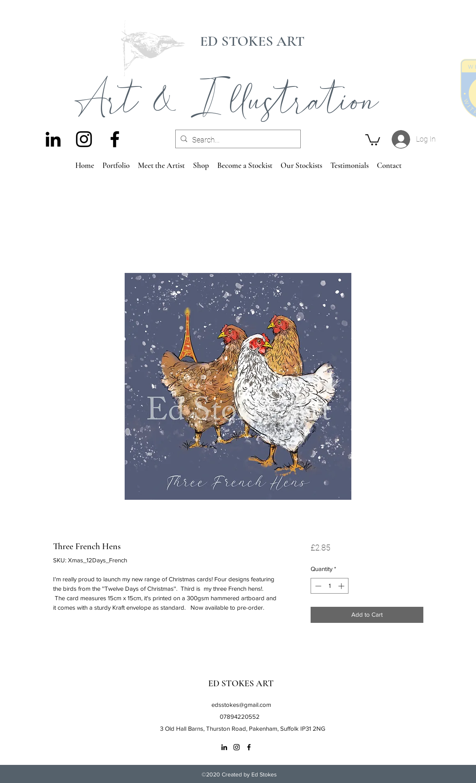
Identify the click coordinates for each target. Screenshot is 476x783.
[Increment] (342, 586)
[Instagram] (84, 139)
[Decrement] (317, 586)
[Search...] (237, 140)
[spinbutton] (330, 586)
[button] (372, 139)
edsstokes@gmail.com (241, 704)
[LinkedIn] (53, 139)
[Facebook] (114, 139)
